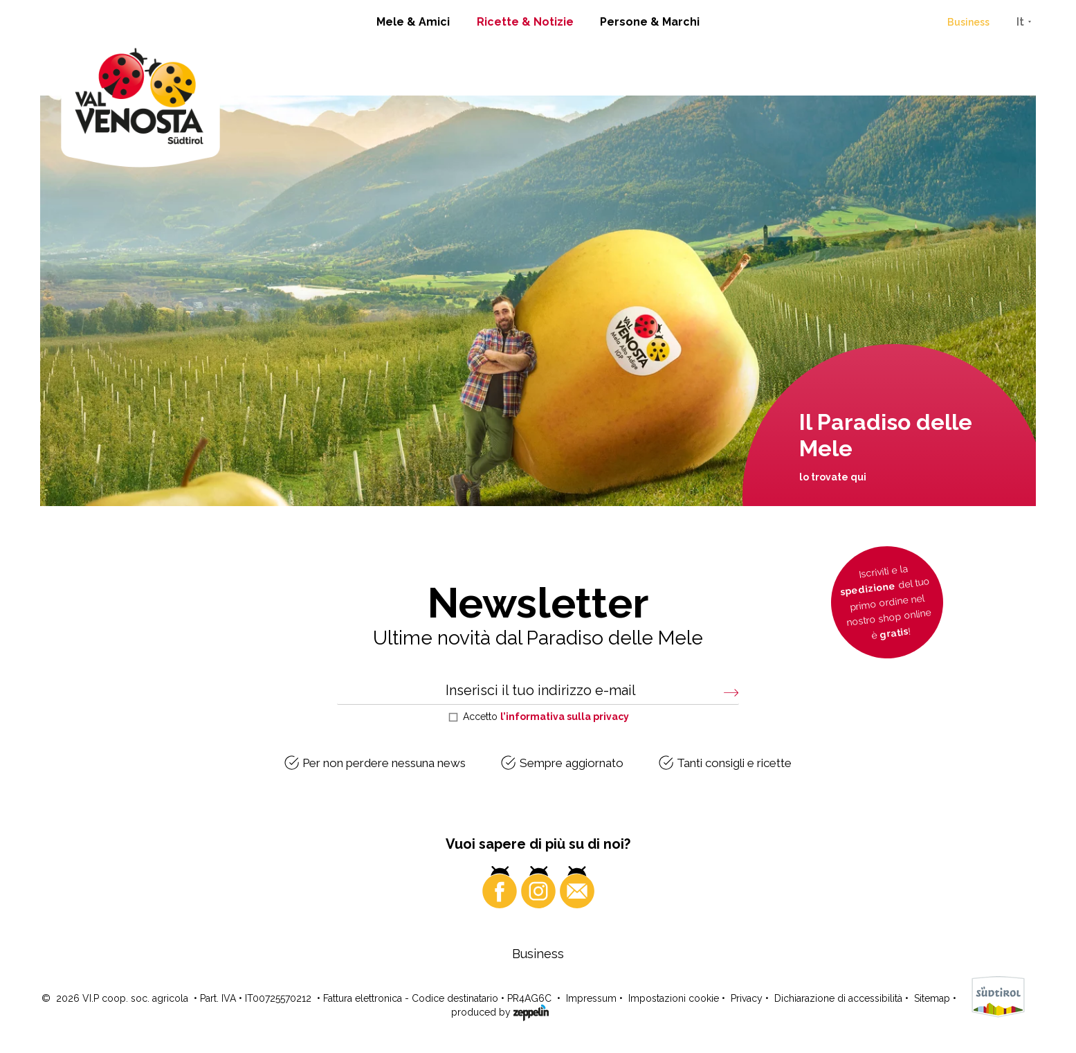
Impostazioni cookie (673, 998)
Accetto (546, 716)
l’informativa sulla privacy (564, 716)
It (1020, 21)
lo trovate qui (832, 477)
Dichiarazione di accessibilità (838, 998)
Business (968, 22)
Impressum (591, 998)
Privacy (747, 998)
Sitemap (932, 998)
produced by (500, 1011)
